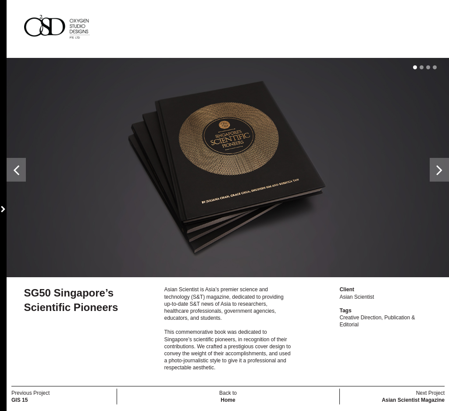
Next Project (413, 396)
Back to (228, 396)
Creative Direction (360, 318)
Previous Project (30, 396)
